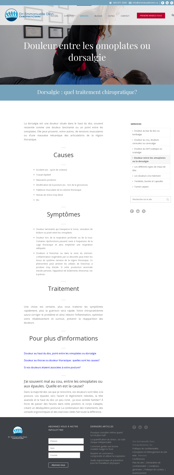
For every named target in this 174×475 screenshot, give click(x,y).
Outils (111, 16)
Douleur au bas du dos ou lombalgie (146, 132)
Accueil (54, 16)
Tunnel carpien (140, 186)
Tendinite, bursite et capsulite (147, 181)
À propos (69, 16)
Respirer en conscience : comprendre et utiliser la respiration (107, 454)
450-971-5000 (120, 2)
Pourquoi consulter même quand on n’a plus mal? (106, 434)
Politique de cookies (154, 469)
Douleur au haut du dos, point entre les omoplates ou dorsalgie (60, 353)
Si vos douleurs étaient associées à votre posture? (52, 367)
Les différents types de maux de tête (149, 168)
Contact (125, 16)
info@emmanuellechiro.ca (145, 2)
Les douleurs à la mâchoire (146, 175)
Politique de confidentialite (145, 448)
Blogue (98, 16)
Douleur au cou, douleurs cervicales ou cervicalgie (145, 141)
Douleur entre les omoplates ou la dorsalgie (149, 159)
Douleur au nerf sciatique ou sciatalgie (147, 150)
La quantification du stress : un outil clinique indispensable (107, 441)
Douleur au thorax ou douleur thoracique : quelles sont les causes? (62, 360)
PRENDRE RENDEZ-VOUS (151, 15)
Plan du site (138, 462)
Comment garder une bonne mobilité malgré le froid (104, 448)
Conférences (138, 458)
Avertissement (139, 473)
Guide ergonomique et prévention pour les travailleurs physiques (106, 461)
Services (84, 16)
